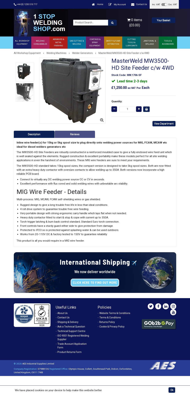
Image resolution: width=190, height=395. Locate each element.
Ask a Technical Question (71, 326)
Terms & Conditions (110, 317)
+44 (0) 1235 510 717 (25, 4)
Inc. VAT (156, 4)
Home (97, 4)
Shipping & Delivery (67, 322)
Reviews (74, 134)
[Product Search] (112, 23)
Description (34, 134)
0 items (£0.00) (134, 22)
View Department (164, 123)
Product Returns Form (69, 352)
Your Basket (163, 20)
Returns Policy (107, 322)
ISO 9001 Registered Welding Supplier (73, 337)
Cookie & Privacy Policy (112, 326)
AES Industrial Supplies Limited (38, 363)
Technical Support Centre (71, 331)
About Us (62, 313)
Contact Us (139, 4)
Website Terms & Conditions (114, 313)
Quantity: (116, 101)
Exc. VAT (173, 4)
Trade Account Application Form (72, 345)
